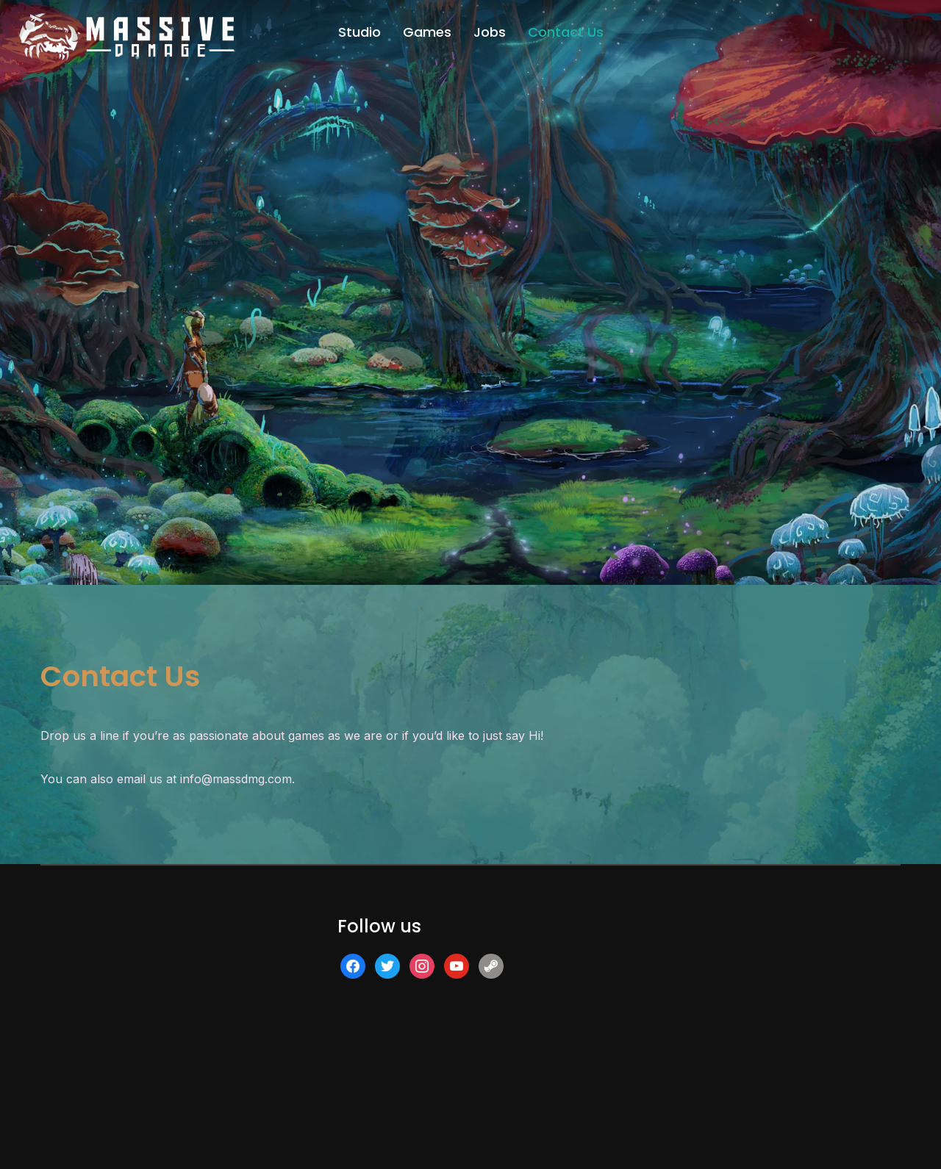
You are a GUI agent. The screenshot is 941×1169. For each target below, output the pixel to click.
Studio (359, 32)
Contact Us (566, 32)
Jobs (489, 32)
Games (427, 32)
